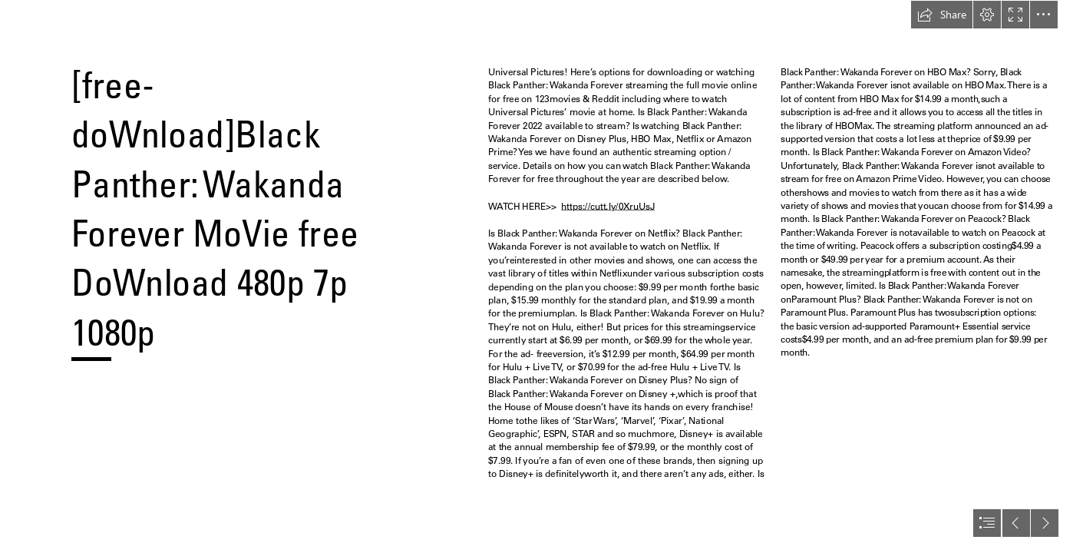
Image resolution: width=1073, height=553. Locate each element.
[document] (536, 276)
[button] (941, 14)
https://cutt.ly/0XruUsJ (608, 206)
